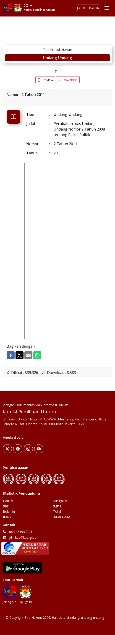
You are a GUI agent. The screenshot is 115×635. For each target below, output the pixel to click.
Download (68, 80)
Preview (45, 80)
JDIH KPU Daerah (88, 8)
